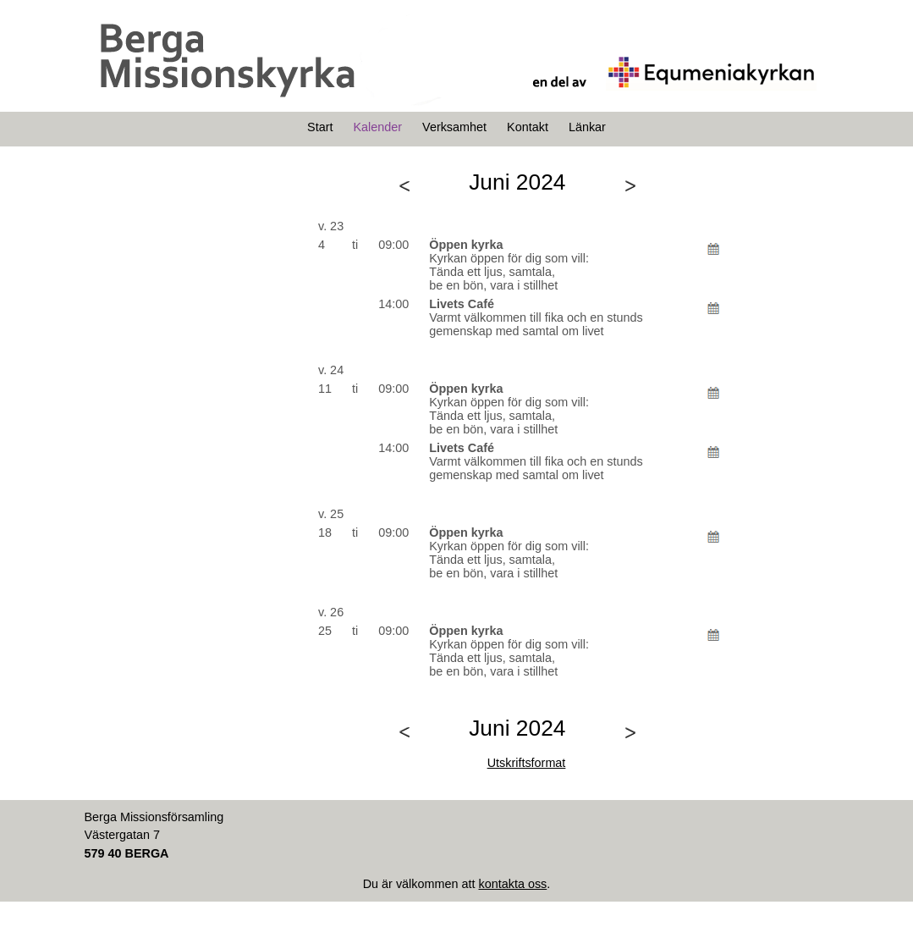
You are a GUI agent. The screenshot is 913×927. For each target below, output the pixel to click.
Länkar (587, 127)
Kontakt (527, 127)
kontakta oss (512, 884)
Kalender (377, 127)
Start (320, 127)
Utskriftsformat (526, 763)
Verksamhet (454, 127)
